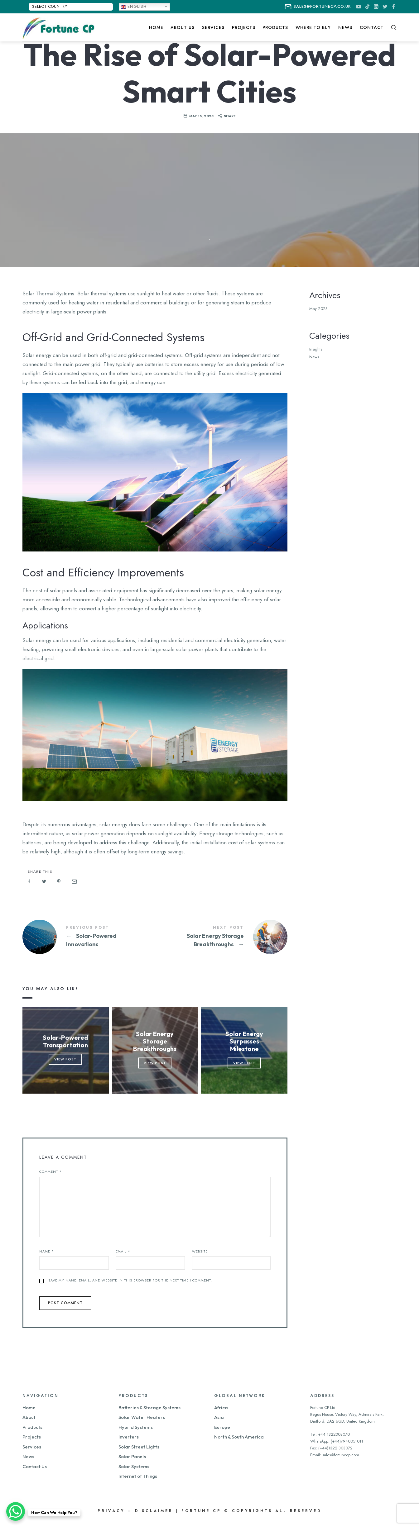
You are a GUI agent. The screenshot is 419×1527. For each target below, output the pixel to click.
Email (123, 1251)
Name (46, 1251)
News (314, 357)
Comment (50, 1171)
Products (32, 1427)
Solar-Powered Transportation (65, 1041)
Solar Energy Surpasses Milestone (244, 1041)
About (29, 1417)
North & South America (239, 1437)
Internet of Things (137, 1476)
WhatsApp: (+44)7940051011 (336, 1441)
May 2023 (318, 309)
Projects (31, 1437)
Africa (221, 1407)
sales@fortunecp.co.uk (318, 7)
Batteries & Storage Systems (149, 1407)
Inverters (128, 1437)
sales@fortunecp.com (340, 1455)
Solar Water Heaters (141, 1417)
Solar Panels (132, 1456)
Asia (219, 1417)
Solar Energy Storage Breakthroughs (221, 937)
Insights (315, 349)
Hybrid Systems (135, 1427)
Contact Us (34, 1466)
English (134, 6)
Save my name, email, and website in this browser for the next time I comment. (130, 1280)
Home (29, 1407)
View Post (66, 1059)
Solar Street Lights (138, 1447)
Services (31, 1447)
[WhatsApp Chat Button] (15, 1511)
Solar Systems (133, 1466)
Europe (222, 1427)
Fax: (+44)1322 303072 (331, 1448)
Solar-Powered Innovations (88, 937)
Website (200, 1251)
